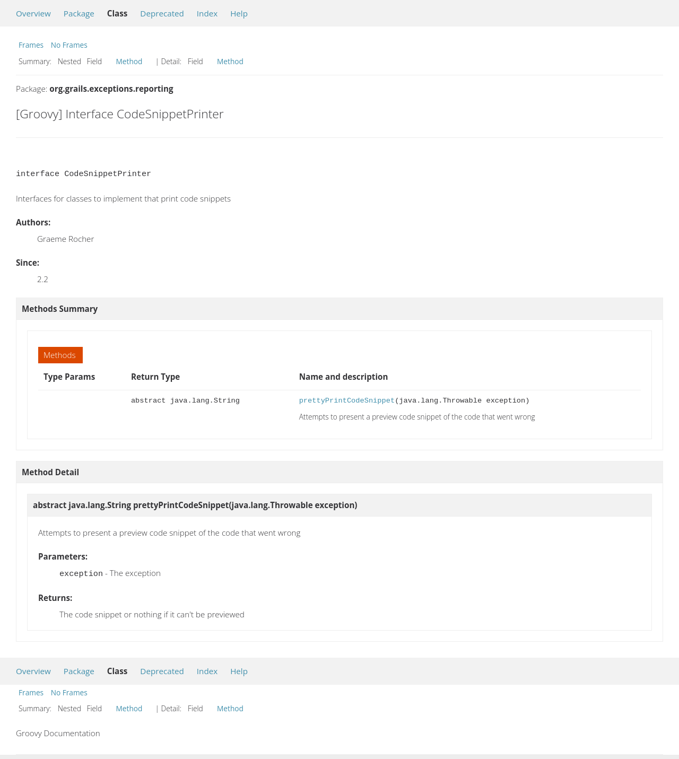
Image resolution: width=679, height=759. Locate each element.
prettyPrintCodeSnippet (347, 401)
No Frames (69, 45)
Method (129, 61)
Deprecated (162, 13)
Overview (33, 13)
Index (207, 13)
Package (79, 13)
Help (239, 13)
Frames (31, 45)
